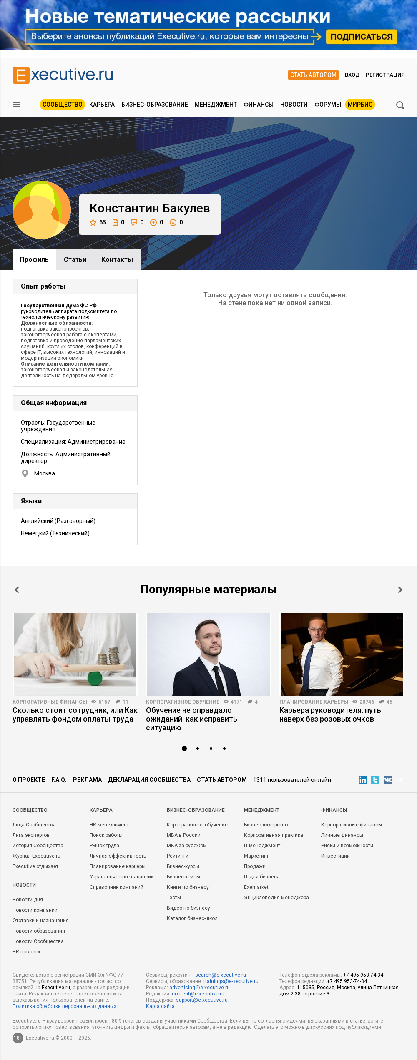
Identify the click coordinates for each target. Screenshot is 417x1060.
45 (389, 702)
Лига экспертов (31, 835)
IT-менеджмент (262, 845)
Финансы (259, 104)
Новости (294, 104)
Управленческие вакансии (122, 877)
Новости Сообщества (38, 941)
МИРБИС (360, 104)
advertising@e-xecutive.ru (199, 987)
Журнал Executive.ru (36, 856)
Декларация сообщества (149, 779)
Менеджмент (216, 104)
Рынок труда (104, 845)
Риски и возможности (347, 845)
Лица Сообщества (34, 825)
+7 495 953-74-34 (363, 975)
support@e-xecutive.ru (202, 1000)
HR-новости (26, 952)
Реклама (87, 779)
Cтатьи (75, 260)
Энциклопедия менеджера (276, 898)
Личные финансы (342, 835)
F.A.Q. (59, 779)
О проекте (29, 779)
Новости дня (28, 900)
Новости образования (39, 931)
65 (98, 222)
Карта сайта (160, 1006)
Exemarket (256, 887)
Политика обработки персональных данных (64, 1006)
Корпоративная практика (273, 835)
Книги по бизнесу (188, 887)
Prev (17, 590)
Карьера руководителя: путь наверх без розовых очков (330, 714)
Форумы (327, 104)
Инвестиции (335, 856)
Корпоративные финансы (50, 702)
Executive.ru (56, 987)
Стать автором (313, 75)
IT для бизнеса (262, 877)
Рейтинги (177, 856)
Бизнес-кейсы (183, 877)
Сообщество (63, 104)
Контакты (117, 260)
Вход (352, 75)
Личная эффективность (118, 856)
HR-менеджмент (109, 825)
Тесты (174, 898)
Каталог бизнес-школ (192, 918)
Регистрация (385, 75)
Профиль (34, 260)
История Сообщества (38, 845)
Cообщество (30, 810)
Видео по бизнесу (188, 908)
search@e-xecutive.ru (220, 975)
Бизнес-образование (154, 104)
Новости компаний (35, 910)
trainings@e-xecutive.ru (231, 981)
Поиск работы (106, 835)
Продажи (255, 866)
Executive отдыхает (35, 866)
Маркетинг (256, 856)
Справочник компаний (116, 887)
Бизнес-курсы (183, 866)
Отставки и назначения (41, 920)
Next (400, 590)
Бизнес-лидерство (266, 825)
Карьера (102, 104)
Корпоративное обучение (182, 702)
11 (125, 702)
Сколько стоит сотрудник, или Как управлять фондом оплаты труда (75, 714)
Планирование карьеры (313, 702)
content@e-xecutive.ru (198, 994)
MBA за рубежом (187, 845)
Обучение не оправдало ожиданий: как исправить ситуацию (191, 719)
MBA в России (184, 835)
